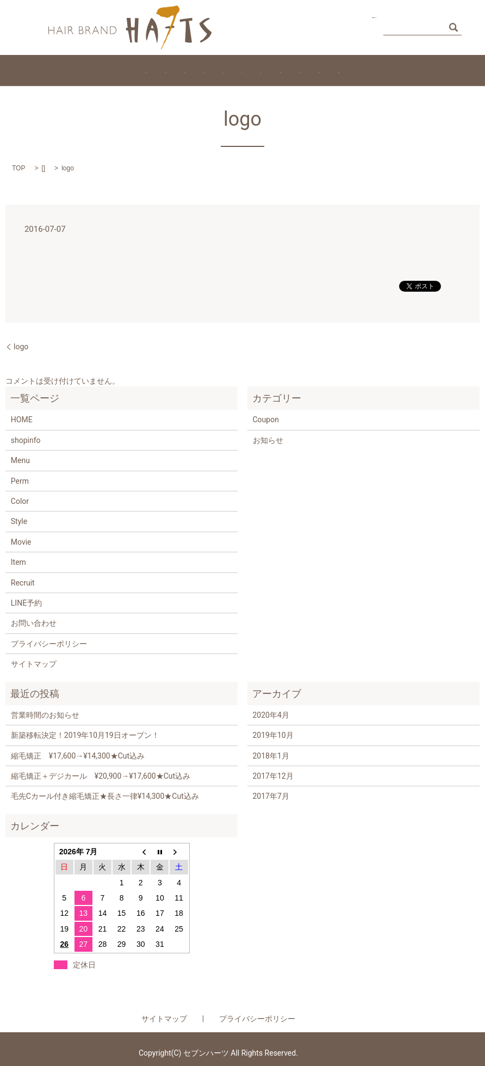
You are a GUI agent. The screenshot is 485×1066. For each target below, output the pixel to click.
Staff (126, 70)
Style (267, 70)
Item (233, 70)
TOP (18, 168)
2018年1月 (271, 755)
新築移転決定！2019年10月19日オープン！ (85, 735)
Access (431, 70)
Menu (90, 70)
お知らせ (268, 440)
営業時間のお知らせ (45, 715)
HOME (52, 70)
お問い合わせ (338, 26)
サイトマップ (34, 664)
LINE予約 (26, 603)
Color (198, 70)
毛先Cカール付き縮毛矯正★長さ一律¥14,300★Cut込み (105, 796)
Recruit (306, 70)
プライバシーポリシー (49, 643)
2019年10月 (273, 735)
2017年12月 (273, 776)
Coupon (388, 70)
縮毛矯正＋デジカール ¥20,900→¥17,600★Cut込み (100, 776)
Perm (162, 70)
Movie (346, 70)
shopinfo (26, 440)
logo (21, 346)
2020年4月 (271, 715)
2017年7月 (271, 796)
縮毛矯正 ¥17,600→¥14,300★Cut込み (78, 755)
